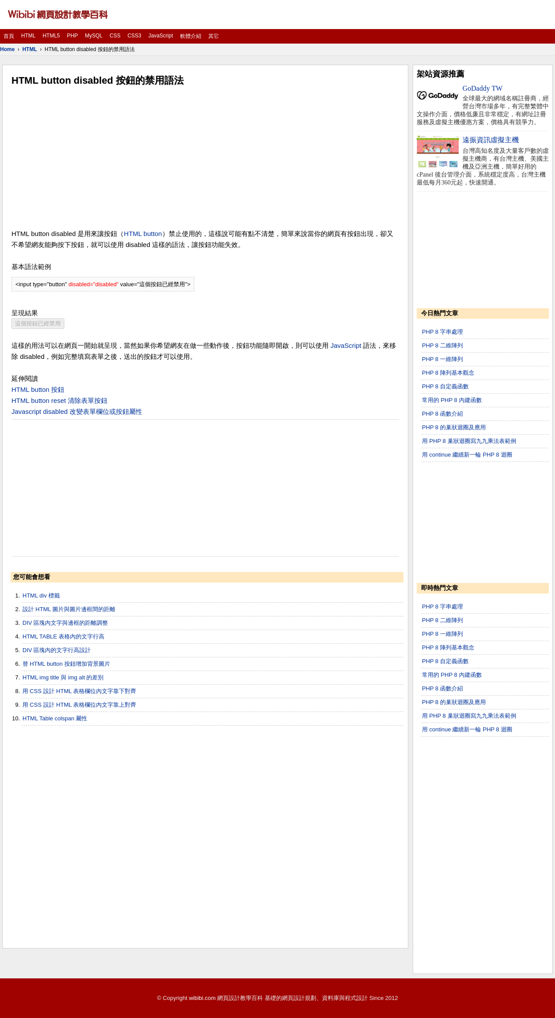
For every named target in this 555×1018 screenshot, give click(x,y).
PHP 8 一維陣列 (442, 359)
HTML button (143, 233)
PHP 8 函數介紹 (442, 413)
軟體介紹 (190, 36)
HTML (28, 36)
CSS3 (134, 36)
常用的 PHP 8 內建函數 (452, 400)
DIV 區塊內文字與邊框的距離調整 (65, 623)
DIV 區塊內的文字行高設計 (56, 650)
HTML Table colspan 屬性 (54, 718)
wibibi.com (202, 998)
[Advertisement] (205, 157)
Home (7, 49)
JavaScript (160, 36)
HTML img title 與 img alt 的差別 (63, 677)
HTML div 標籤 (41, 595)
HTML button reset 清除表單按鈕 (59, 400)
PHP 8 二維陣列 (442, 345)
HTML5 (51, 36)
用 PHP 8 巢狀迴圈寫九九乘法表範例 (469, 441)
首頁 (9, 36)
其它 (213, 36)
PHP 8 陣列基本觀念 (448, 372)
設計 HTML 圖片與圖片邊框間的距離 (68, 609)
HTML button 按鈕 (37, 389)
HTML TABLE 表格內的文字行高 (63, 636)
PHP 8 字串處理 (442, 331)
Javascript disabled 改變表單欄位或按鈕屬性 (76, 411)
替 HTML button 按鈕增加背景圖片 (66, 663)
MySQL (94, 36)
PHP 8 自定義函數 (445, 386)
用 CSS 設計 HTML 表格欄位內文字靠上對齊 (79, 704)
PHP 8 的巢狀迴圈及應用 (454, 427)
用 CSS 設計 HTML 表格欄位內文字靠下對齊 (79, 691)
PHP (72, 36)
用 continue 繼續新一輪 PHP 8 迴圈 (467, 454)
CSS (115, 36)
